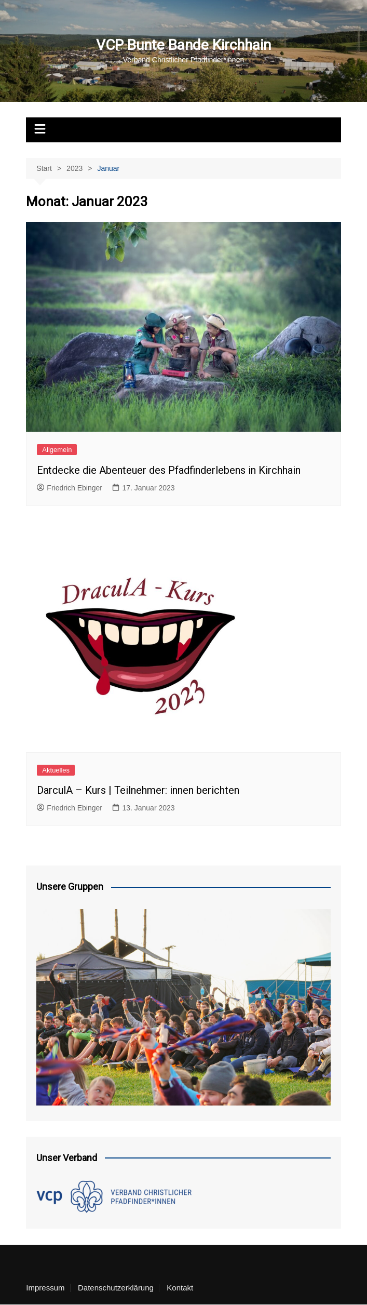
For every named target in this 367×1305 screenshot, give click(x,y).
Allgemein (57, 450)
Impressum (45, 1288)
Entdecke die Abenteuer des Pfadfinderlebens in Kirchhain (169, 470)
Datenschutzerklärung (116, 1288)
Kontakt (180, 1288)
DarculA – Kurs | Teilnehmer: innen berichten (138, 790)
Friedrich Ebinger (69, 488)
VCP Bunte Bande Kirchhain (183, 45)
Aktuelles (56, 770)
